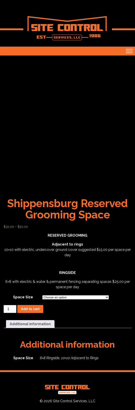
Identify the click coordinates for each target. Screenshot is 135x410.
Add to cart (30, 309)
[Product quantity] (10, 309)
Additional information (30, 324)
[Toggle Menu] (129, 51)
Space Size (23, 297)
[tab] (30, 324)
